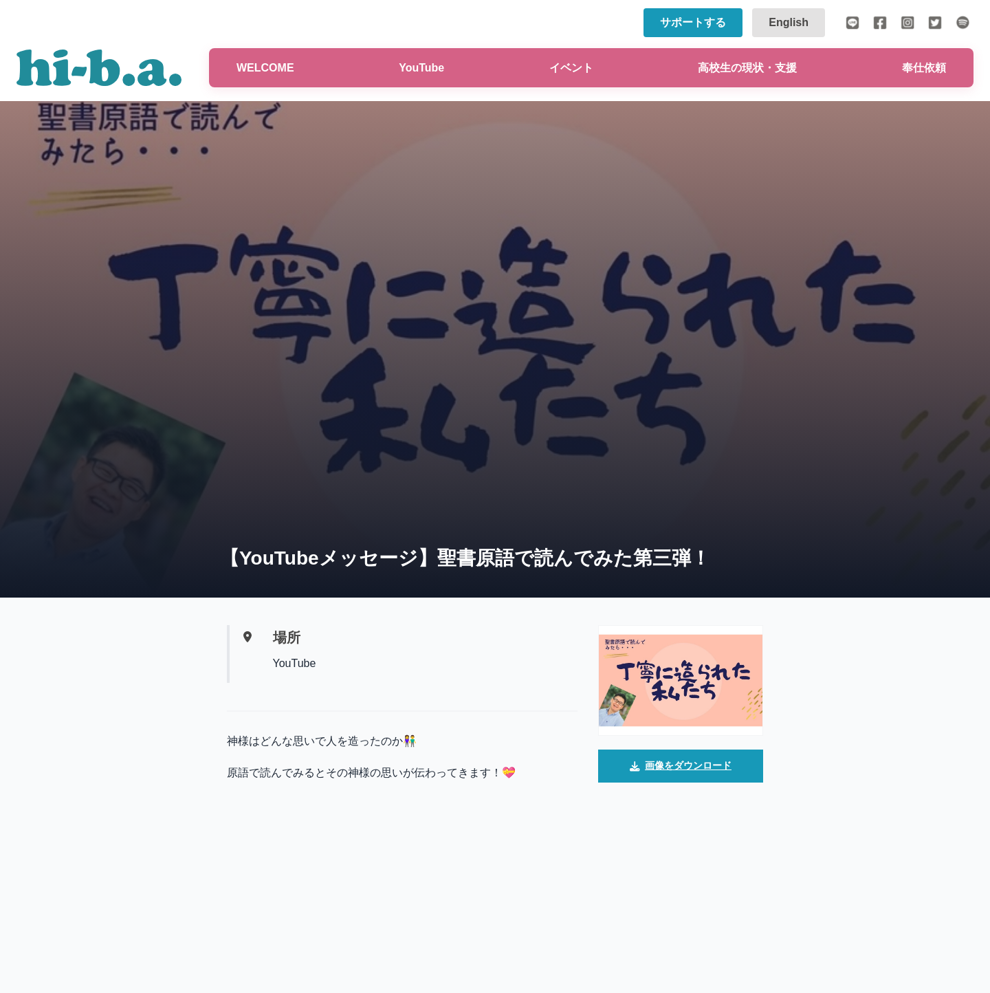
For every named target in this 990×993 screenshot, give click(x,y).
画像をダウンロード (680, 766)
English (788, 22)
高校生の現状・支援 (747, 68)
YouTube (421, 68)
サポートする (693, 22)
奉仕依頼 (924, 68)
